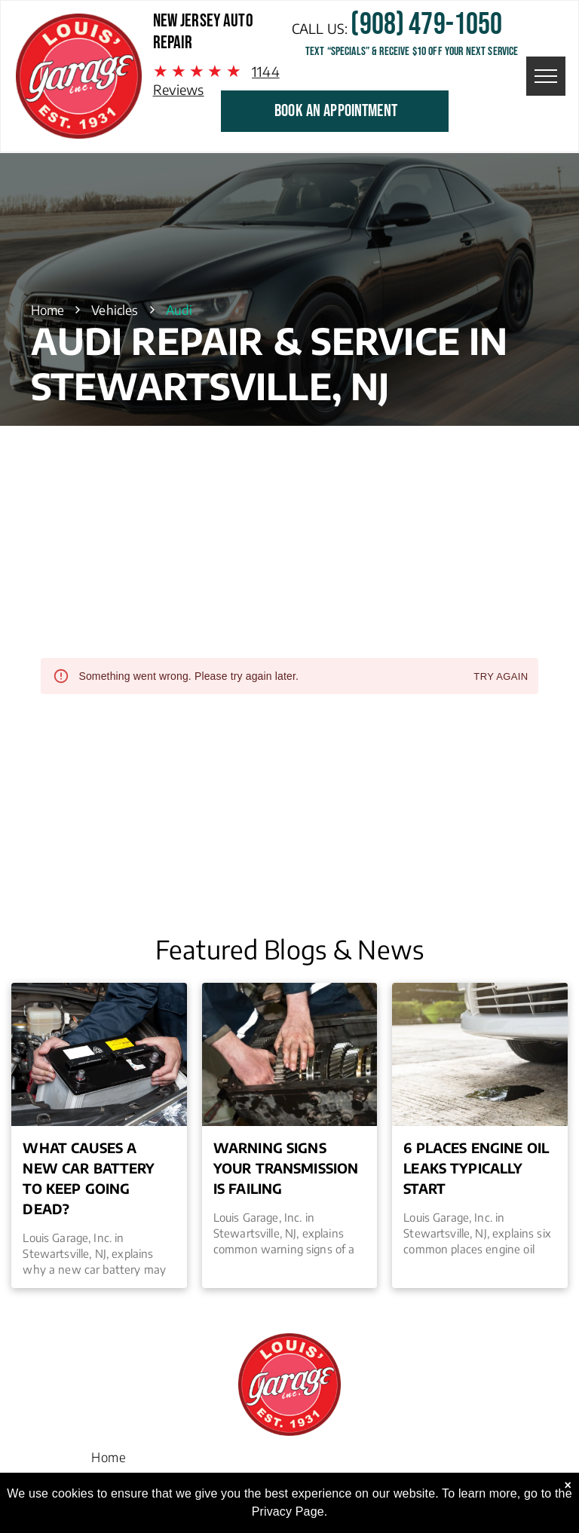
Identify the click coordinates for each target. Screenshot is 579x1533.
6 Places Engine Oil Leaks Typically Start (476, 1168)
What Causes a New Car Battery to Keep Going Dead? (89, 1178)
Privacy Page (288, 1511)
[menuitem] (108, 1453)
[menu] (545, 76)
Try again (501, 677)
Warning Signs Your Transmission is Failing (286, 1168)
